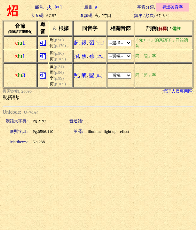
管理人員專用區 (177, 91)
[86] (54, 6)
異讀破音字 (172, 7)
